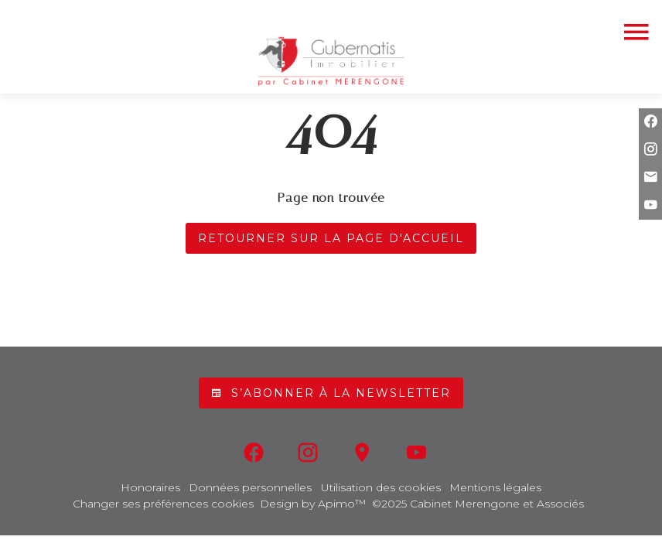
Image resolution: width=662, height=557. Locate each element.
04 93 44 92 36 (331, 14)
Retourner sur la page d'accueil (331, 238)
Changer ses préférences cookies (163, 504)
